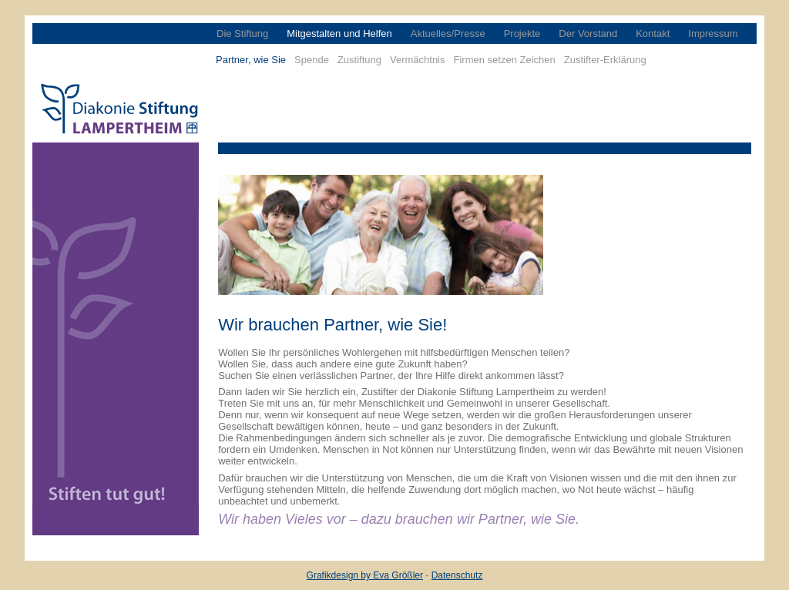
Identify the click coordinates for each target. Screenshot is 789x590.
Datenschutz (457, 575)
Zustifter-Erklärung (605, 59)
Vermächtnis (417, 59)
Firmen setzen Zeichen (505, 59)
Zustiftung (359, 59)
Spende (311, 59)
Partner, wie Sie (251, 59)
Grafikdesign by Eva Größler (365, 575)
